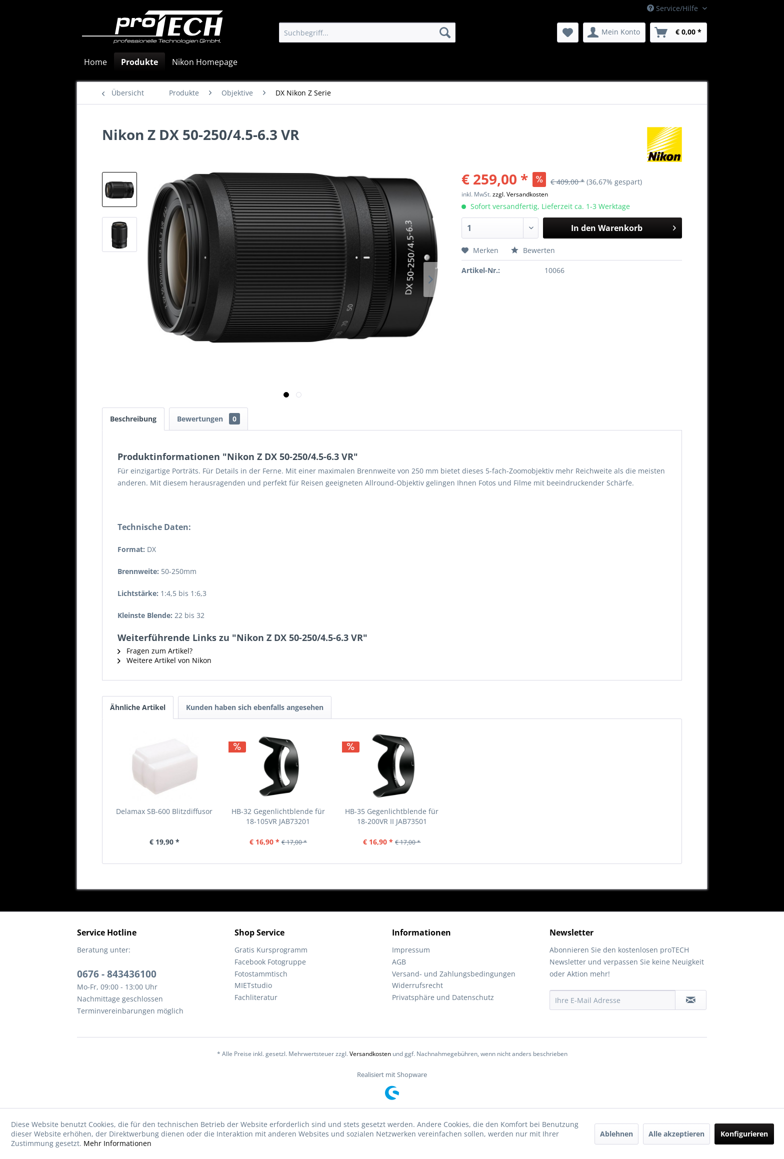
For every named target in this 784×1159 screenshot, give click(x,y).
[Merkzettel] (567, 32)
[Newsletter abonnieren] (690, 1000)
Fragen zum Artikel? (155, 651)
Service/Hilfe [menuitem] (673, 8)
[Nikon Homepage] (204, 62)
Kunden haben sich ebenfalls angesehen (255, 707)
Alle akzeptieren (676, 1133)
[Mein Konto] (614, 32)
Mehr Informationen (118, 1143)
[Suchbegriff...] (367, 32)
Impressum (411, 949)
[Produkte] (139, 62)
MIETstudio (253, 985)
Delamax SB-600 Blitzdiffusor (164, 811)
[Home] (95, 62)
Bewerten (533, 250)
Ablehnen (616, 1133)
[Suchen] (445, 32)
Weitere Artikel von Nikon (165, 660)
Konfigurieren (744, 1133)
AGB (399, 961)
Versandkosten (370, 1054)
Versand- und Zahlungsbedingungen (454, 973)
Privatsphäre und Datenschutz (443, 997)
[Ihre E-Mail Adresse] (613, 1000)
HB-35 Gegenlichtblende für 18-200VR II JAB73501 (391, 816)
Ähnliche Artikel (138, 707)
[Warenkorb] (678, 32)
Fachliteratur (256, 997)
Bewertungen (208, 418)
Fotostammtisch (261, 973)
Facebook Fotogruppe (270, 961)
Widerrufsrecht (417, 985)
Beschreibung (133, 419)
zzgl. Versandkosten (520, 194)
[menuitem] (367, 32)
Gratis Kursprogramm (271, 949)
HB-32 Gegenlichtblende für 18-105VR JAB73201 (278, 816)
